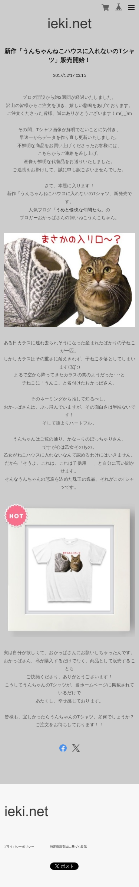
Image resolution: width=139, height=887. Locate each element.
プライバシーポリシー (19, 846)
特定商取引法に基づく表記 (68, 846)
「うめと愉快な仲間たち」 (79, 209)
